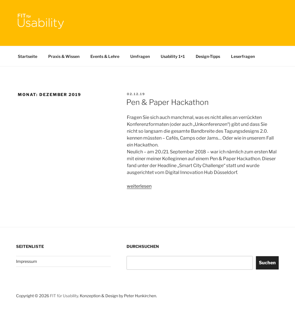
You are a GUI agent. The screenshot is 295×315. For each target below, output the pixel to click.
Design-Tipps (208, 56)
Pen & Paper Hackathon (167, 102)
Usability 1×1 (173, 56)
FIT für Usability (64, 295)
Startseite (27, 56)
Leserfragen (243, 56)
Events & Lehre (104, 56)
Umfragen (140, 56)
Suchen (267, 262)
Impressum (26, 261)
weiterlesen (139, 186)
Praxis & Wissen (63, 56)
